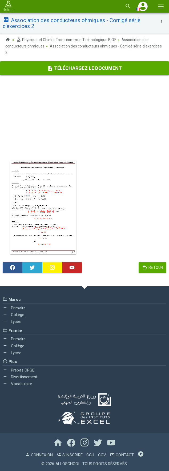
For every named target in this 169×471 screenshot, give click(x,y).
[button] (143, 6)
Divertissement (20, 376)
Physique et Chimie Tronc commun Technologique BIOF (66, 40)
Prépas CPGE (18, 370)
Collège (13, 314)
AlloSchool (68, 463)
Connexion (39, 455)
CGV (102, 455)
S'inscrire (70, 455)
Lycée (12, 321)
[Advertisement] (84, 118)
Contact (122, 455)
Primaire (14, 308)
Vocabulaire (17, 383)
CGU (90, 455)
